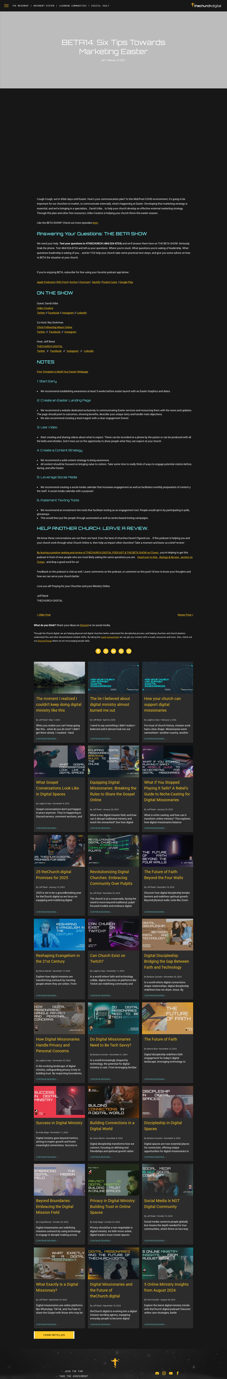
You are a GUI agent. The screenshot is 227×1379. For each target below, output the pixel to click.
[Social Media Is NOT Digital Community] (167, 1180)
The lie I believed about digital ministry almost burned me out (110, 704)
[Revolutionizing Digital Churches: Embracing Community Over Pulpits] (113, 851)
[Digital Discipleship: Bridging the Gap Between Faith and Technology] (167, 935)
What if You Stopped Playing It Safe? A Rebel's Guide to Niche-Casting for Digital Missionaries (167, 791)
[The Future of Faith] (167, 1018)
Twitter (41, 312)
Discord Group (45, 641)
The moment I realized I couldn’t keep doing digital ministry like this (59, 704)
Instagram (68, 312)
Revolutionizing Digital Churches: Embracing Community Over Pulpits (111, 878)
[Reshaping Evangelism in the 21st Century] (59, 935)
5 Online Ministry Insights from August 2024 (166, 1287)
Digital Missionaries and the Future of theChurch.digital (111, 1290)
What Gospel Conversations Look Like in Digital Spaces (57, 788)
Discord (84, 625)
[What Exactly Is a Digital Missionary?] (59, 1263)
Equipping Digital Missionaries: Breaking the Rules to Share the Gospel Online (113, 791)
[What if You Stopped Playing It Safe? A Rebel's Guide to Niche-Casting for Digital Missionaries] (167, 761)
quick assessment (110, 637)
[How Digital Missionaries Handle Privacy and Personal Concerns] (59, 1018)
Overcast (84, 282)
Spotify (96, 282)
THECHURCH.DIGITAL (50, 346)
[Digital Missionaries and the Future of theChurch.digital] (113, 1263)
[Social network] (157, 1374)
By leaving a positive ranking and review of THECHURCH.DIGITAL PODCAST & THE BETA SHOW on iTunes (97, 552)
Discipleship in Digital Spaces (163, 1126)
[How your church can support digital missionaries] (167, 678)
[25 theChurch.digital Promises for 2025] (59, 851)
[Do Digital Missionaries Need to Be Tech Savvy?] (113, 1018)
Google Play (126, 282)
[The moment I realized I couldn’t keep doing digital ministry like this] (59, 678)
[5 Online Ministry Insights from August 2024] (167, 1263)
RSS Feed (62, 282)
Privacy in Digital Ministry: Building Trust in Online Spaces (113, 1206)
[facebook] (177, 1374)
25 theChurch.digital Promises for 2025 (53, 875)
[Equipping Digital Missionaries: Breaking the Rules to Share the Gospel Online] (113, 761)
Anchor (73, 282)
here (95, 222)
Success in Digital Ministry (59, 1123)
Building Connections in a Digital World (112, 1126)
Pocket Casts (109, 282)
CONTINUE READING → (47, 738)
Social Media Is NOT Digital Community (162, 1203)
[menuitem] (20, 5)
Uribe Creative (45, 308)
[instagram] (164, 1374)
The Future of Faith (160, 1039)
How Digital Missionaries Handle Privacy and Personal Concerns (58, 1045)
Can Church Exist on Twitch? (107, 958)
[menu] (6, 5)
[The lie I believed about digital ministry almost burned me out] (113, 678)
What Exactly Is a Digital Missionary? (57, 1287)
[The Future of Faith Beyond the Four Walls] (167, 851)
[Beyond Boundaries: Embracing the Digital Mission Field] (59, 1180)
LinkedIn (82, 312)
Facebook (53, 312)
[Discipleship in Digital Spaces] (167, 1102)
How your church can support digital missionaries (162, 704)
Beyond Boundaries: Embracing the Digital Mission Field (54, 1206)
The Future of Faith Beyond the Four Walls (163, 875)
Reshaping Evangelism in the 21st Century (58, 958)
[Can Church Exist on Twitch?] (113, 935)
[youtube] (170, 1374)
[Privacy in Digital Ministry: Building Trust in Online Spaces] (113, 1180)
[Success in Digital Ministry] (59, 1102)
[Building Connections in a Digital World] (113, 1102)
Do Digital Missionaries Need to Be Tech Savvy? (110, 1042)
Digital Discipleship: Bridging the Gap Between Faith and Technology (166, 961)
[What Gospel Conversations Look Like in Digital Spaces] (59, 761)
